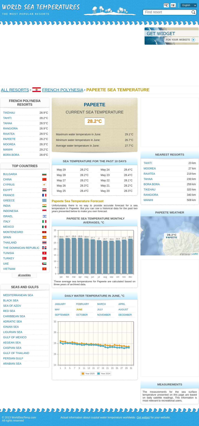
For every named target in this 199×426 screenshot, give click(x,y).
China (7, 179)
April (121, 304)
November (104, 315)
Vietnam (9, 268)
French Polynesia (62, 90)
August (123, 309)
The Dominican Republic (21, 247)
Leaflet (195, 254)
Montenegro (13, 232)
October (82, 315)
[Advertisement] (49, 54)
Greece (9, 200)
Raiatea (149, 173)
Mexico (8, 226)
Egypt (7, 189)
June (79, 309)
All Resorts (15, 90)
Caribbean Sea (14, 316)
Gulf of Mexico (15, 337)
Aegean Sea (12, 342)
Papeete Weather (169, 212)
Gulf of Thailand (16, 353)
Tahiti (148, 163)
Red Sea (9, 311)
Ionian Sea (11, 326)
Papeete (9, 139)
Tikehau (149, 189)
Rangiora (151, 194)
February (82, 304)
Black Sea (10, 300)
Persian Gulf (13, 358)
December (125, 315)
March (101, 304)
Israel (8, 216)
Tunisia (8, 253)
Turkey (8, 258)
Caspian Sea (12, 347)
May (57, 309)
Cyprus (8, 184)
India (6, 205)
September (62, 315)
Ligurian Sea (12, 332)
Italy (6, 221)
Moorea (150, 168)
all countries (24, 275)
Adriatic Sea (12, 321)
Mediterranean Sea (18, 295)
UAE (6, 263)
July (100, 309)
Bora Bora (152, 184)
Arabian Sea (12, 363)
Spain (7, 237)
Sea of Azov (12, 305)
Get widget (143, 417)
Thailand (10, 242)
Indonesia (10, 211)
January (60, 304)
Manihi (148, 200)
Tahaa (148, 179)
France (8, 195)
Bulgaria (10, 174)
